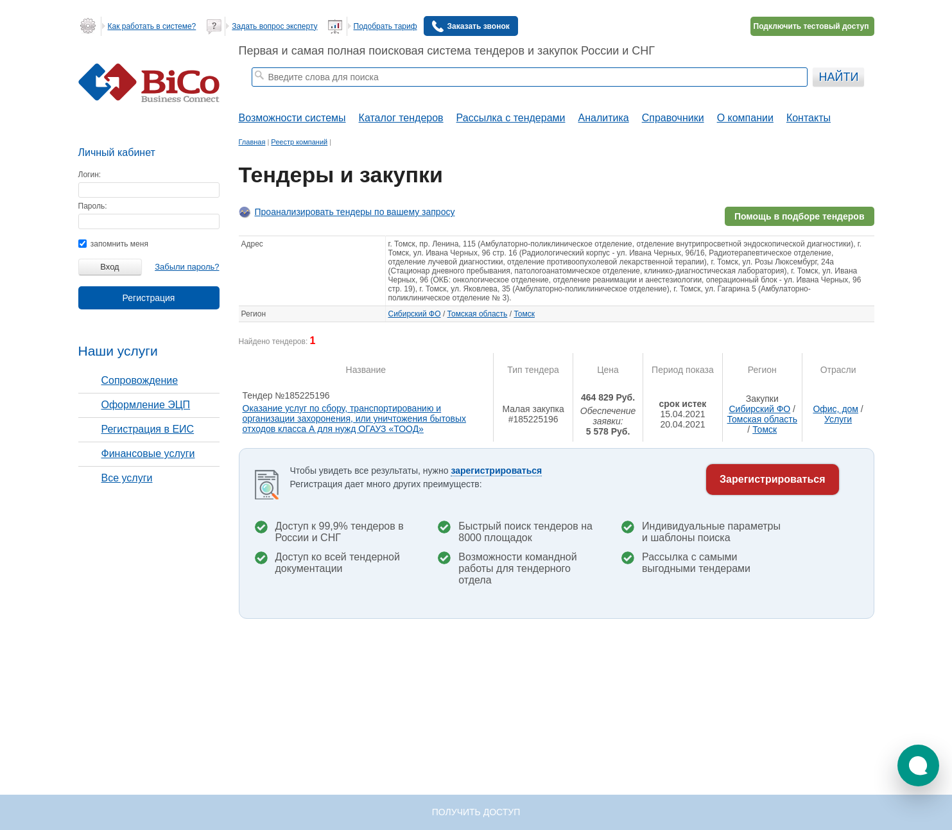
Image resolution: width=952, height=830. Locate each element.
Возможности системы (292, 117)
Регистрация (149, 298)
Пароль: (92, 206)
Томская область (477, 313)
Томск (524, 313)
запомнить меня (113, 243)
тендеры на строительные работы (353, 93)
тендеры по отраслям (457, 93)
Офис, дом (835, 409)
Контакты (808, 117)
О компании (745, 117)
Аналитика (603, 117)
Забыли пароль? (187, 267)
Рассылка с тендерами (511, 117)
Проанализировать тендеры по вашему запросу (355, 212)
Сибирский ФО (414, 313)
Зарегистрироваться (772, 479)
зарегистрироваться (496, 470)
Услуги (838, 419)
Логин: (89, 174)
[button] (918, 765)
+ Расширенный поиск (772, 93)
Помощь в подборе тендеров (799, 216)
